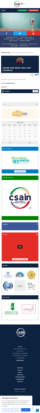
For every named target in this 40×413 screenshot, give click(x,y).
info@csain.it (20, 360)
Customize (6, 409)
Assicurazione (20, 377)
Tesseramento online (12, 37)
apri (35, 91)
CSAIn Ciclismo (23, 44)
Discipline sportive (9, 38)
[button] (36, 104)
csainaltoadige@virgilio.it (8, 83)
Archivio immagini (29, 38)
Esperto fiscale (13, 40)
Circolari (20, 374)
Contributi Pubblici (25, 40)
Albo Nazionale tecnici (26, 37)
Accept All (25, 409)
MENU (3, 10)
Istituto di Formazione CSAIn (9, 44)
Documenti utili (24, 45)
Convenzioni (20, 379)
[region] (16, 404)
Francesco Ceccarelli (20, 391)
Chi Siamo (20, 367)
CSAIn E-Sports (33, 44)
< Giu (9, 142)
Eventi (20, 372)
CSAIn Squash (14, 45)
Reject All (16, 409)
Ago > (30, 142)
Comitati (20, 370)
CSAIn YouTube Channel (20, 259)
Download (20, 38)
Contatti (20, 381)
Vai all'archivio (20, 171)
